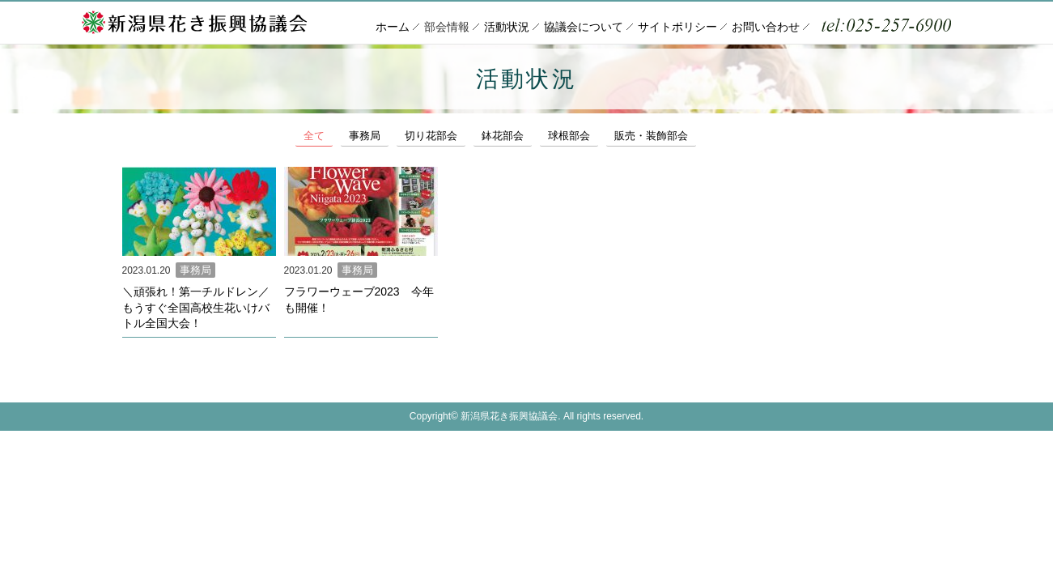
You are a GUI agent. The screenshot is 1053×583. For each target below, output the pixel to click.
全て (316, 135)
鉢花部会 (523, 135)
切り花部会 (445, 135)
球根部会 (596, 135)
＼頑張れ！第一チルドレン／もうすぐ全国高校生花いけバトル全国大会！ (196, 306)
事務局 (372, 135)
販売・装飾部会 (686, 135)
